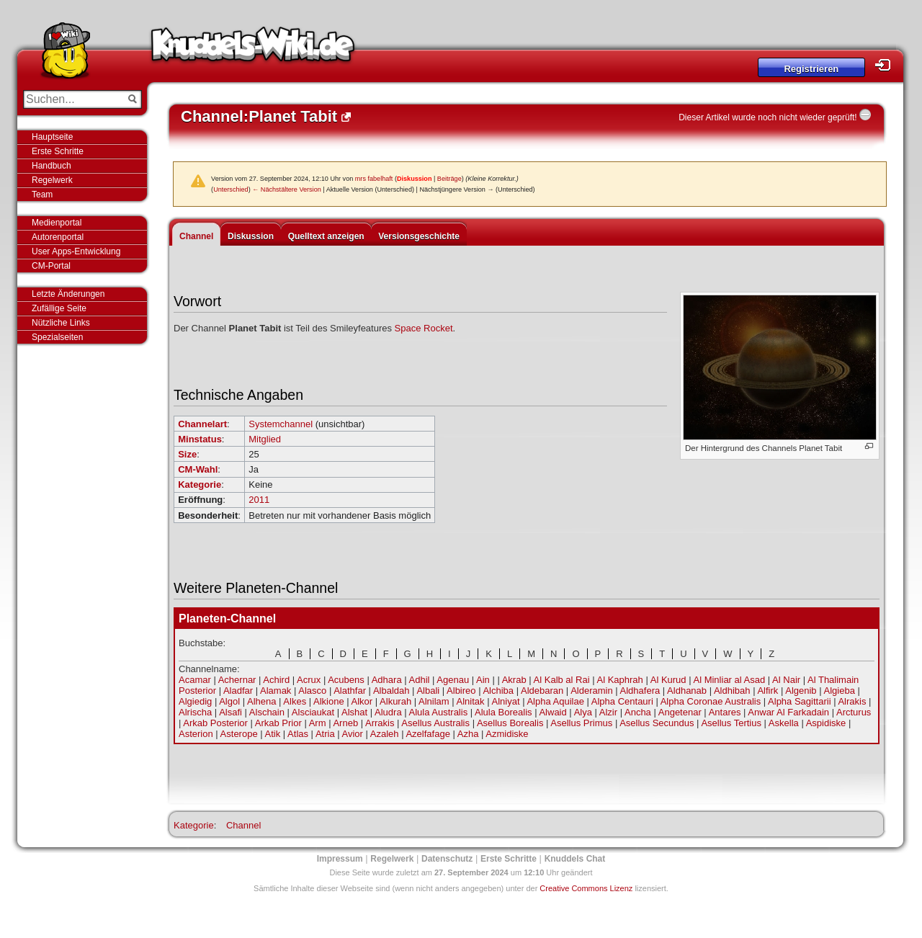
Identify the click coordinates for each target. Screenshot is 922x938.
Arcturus (853, 712)
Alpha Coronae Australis (711, 701)
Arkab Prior (278, 723)
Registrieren (811, 68)
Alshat (354, 712)
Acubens (346, 679)
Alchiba (498, 690)
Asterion (196, 733)
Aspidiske (826, 723)
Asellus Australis (435, 723)
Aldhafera (640, 690)
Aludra (388, 712)
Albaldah (391, 690)
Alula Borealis (503, 712)
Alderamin (591, 690)
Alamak (275, 690)
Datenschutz (447, 859)
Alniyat (505, 701)
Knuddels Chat (575, 859)
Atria (325, 733)
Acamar (195, 679)
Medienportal (56, 223)
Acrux (309, 679)
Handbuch (51, 166)
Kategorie (199, 484)
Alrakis (852, 701)
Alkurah (395, 701)
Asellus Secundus (656, 723)
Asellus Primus (581, 723)
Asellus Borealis (510, 723)
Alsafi (230, 712)
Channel (196, 236)
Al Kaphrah (620, 679)
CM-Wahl (198, 469)
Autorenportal (58, 237)
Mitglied (265, 439)
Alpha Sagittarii (799, 701)
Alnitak (471, 701)
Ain (483, 679)
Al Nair (786, 679)
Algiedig (195, 701)
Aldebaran (542, 690)
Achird (276, 679)
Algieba (839, 690)
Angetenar (680, 712)
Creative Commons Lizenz (586, 888)
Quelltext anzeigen (326, 236)
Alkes (294, 701)
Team (42, 194)
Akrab (514, 679)
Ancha (638, 712)
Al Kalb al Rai (562, 679)
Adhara (387, 679)
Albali (427, 690)
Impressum (340, 859)
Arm (317, 723)
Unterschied (231, 189)
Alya (583, 712)
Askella (784, 723)
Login (886, 65)
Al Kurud (668, 679)
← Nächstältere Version (286, 189)
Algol (229, 701)
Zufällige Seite (59, 308)
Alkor (362, 701)
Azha (468, 733)
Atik (273, 733)
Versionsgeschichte (419, 236)
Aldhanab (687, 690)
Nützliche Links (61, 323)
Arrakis (379, 723)
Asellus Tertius (731, 723)
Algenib (800, 690)
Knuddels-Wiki (252, 49)
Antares (725, 712)
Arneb (345, 723)
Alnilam (434, 701)
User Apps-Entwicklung (76, 251)
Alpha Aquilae (555, 701)
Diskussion (414, 178)
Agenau (453, 679)
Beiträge (449, 178)
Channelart (202, 424)
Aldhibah (732, 690)
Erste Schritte (58, 151)
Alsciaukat (313, 712)
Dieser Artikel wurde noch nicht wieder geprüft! (767, 117)
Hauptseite (52, 137)
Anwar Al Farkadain (788, 712)
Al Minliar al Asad (729, 679)
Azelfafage (427, 733)
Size (187, 454)
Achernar (237, 679)
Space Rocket (424, 328)
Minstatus (200, 439)
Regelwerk (52, 180)
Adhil (419, 679)
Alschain (267, 712)
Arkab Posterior (215, 723)
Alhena (261, 701)
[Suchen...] (72, 99)
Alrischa (195, 712)
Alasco (312, 690)
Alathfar (350, 690)
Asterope (239, 733)
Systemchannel (281, 424)
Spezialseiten (57, 337)
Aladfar (238, 690)
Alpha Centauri (622, 701)
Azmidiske (506, 733)
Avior (352, 733)
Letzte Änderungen (68, 294)
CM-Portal (51, 266)
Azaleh (384, 733)
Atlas (297, 733)
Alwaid (552, 712)
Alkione (328, 701)
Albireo (461, 690)
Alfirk (767, 690)
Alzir (608, 712)
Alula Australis (438, 712)
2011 (259, 499)
